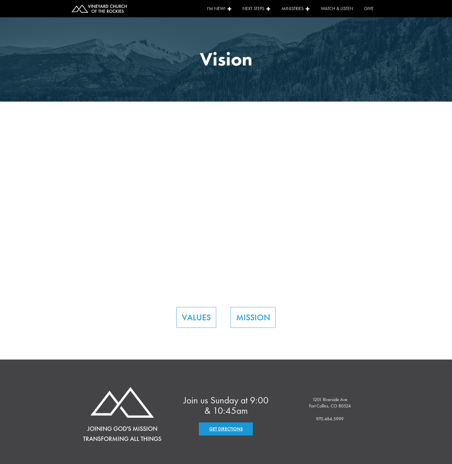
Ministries (296, 8)
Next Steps (256, 8)
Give (369, 8)
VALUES (196, 317)
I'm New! (219, 8)
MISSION (253, 317)
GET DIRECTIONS (226, 429)
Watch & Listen (337, 8)
